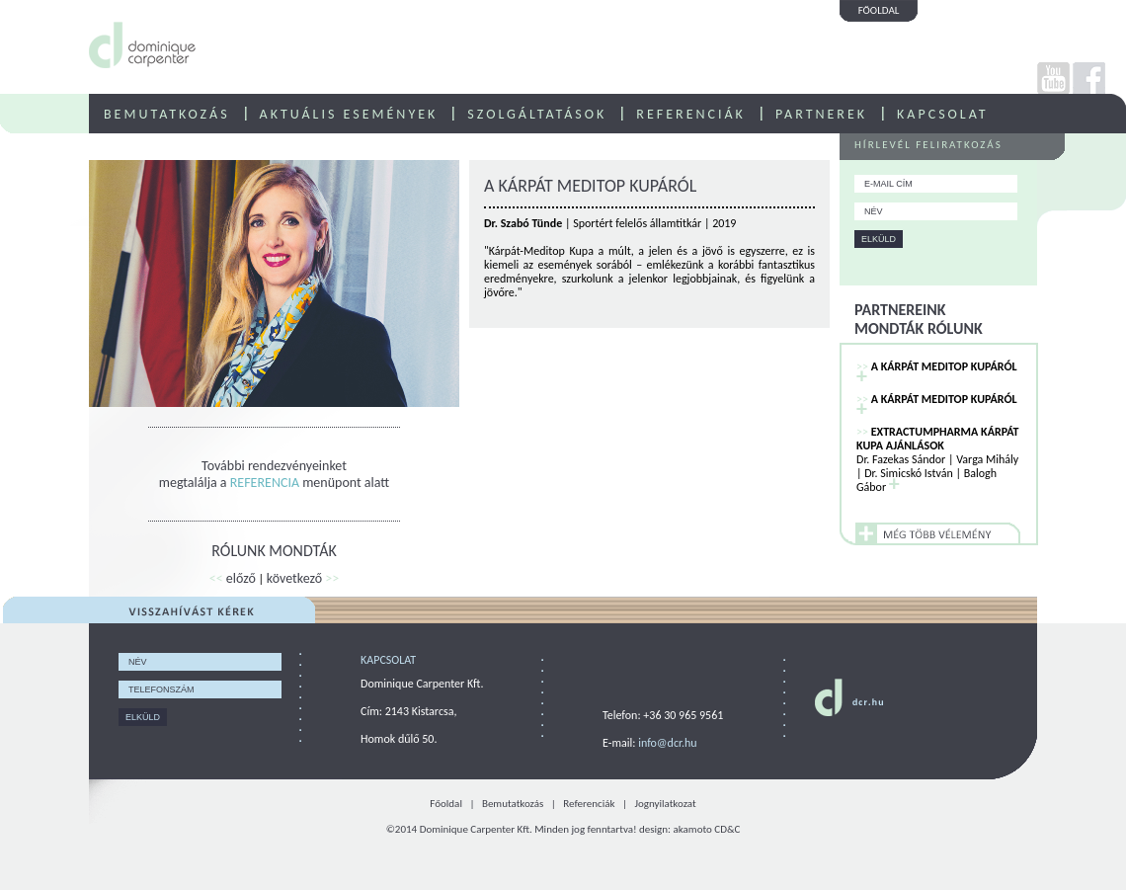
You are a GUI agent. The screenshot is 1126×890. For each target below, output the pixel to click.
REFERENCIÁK (691, 114)
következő (303, 578)
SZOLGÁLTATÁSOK (536, 114)
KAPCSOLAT (943, 114)
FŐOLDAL (879, 10)
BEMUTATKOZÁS (167, 114)
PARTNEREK (821, 114)
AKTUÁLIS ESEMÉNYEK (349, 114)
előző (232, 578)
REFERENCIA (264, 482)
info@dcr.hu (667, 743)
